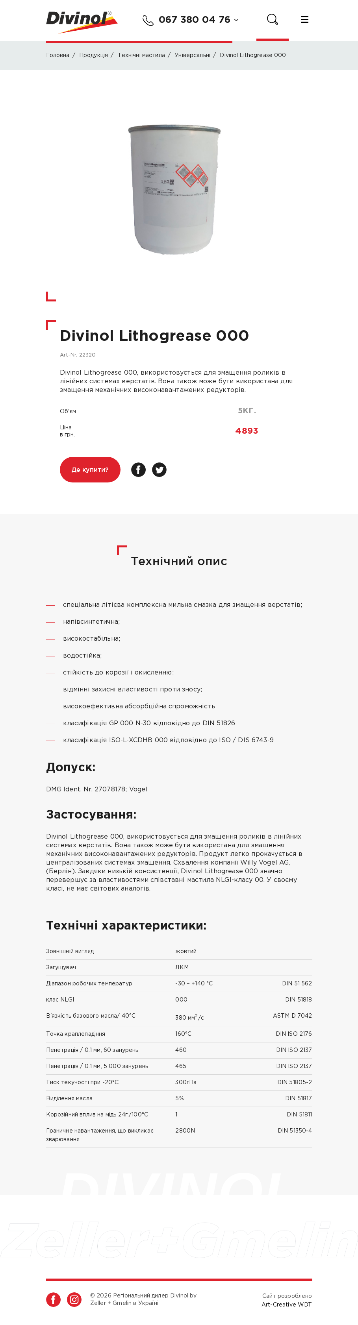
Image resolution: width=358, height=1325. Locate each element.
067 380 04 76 (186, 20)
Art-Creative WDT (287, 1305)
